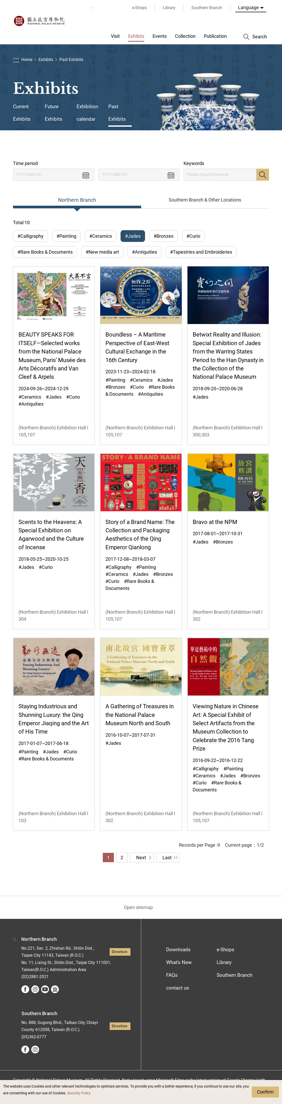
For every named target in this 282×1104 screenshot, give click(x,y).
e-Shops (225, 950)
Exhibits (46, 59)
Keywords (194, 163)
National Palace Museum (39, 21)
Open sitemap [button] (138, 907)
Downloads (178, 950)
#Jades (133, 236)
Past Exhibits (71, 59)
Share (219, 145)
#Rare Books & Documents (45, 252)
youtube (45, 989)
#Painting (66, 236)
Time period (25, 163)
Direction (119, 952)
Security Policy (79, 1093)
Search (262, 175)
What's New (179, 962)
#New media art (102, 252)
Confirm (265, 1092)
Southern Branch (234, 975)
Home (26, 59)
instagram (35, 989)
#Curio (193, 236)
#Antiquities (144, 252)
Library (224, 962)
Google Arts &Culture (55, 989)
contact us (177, 988)
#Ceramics (100, 236)
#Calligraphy (30, 236)
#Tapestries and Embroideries (201, 252)
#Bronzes (163, 236)
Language (248, 7)
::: (90, 8)
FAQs (172, 975)
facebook (25, 989)
